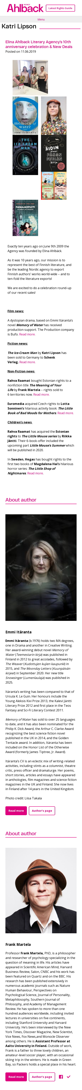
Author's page (42, 810)
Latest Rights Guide (60, 8)
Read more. (27, 334)
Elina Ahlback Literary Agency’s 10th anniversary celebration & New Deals (38, 44)
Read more (35, 473)
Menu (41, 19)
